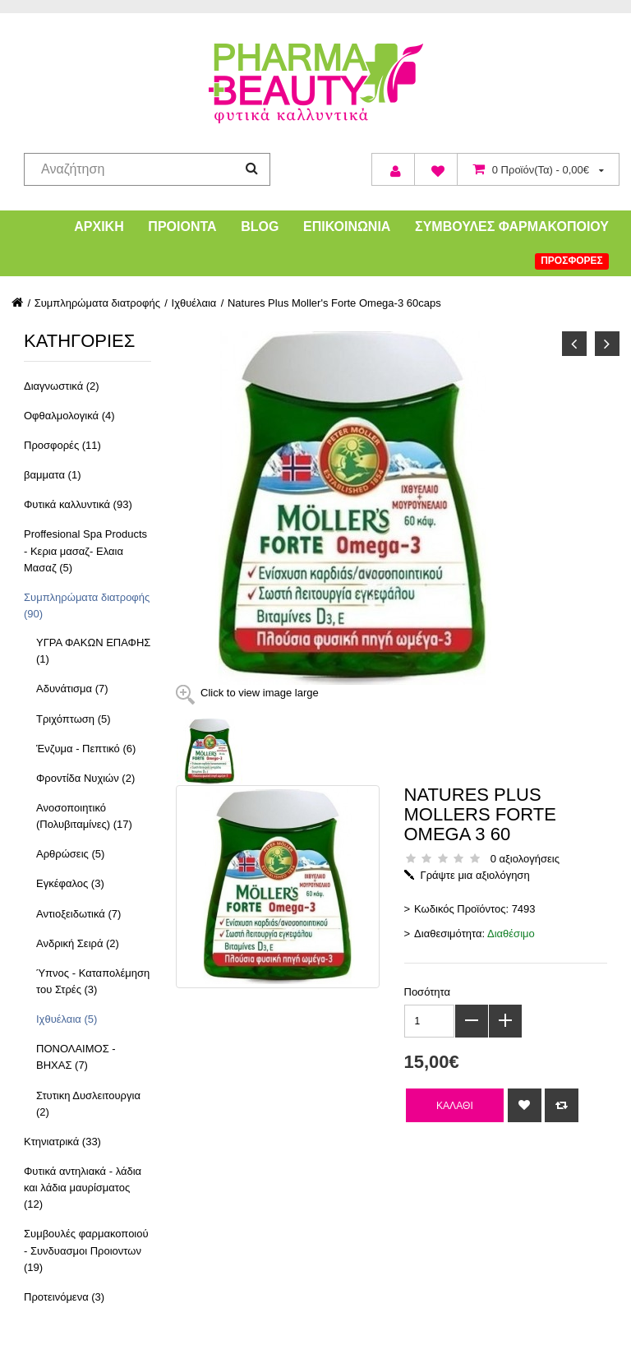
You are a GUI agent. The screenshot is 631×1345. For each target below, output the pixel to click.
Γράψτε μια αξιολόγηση (475, 875)
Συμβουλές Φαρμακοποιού (512, 226)
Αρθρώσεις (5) (70, 854)
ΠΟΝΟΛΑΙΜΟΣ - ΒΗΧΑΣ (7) (76, 1056)
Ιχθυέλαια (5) (66, 1019)
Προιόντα (182, 226)
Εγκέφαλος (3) (70, 883)
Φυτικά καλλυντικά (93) (78, 504)
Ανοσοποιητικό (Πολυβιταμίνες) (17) (84, 816)
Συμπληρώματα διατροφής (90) (87, 605)
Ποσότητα (427, 992)
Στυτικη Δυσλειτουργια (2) (88, 1103)
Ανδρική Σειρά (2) (77, 943)
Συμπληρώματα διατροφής (97, 303)
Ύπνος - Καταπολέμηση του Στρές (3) (93, 981)
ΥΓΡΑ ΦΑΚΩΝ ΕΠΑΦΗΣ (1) (93, 650)
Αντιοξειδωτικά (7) (78, 914)
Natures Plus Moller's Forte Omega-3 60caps (334, 303)
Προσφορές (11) (62, 445)
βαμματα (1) (52, 475)
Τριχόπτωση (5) (73, 719)
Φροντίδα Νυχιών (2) (85, 778)
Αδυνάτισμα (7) (72, 688)
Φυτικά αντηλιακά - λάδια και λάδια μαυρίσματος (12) (82, 1187)
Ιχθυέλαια (194, 303)
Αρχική (98, 226)
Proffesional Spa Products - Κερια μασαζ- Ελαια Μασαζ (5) (85, 550)
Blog (260, 226)
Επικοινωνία (346, 226)
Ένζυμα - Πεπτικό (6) (86, 748)
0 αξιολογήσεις (525, 859)
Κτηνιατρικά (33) (62, 1141)
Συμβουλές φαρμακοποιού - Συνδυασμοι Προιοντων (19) (86, 1250)
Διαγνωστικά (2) (61, 386)
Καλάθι (454, 1105)
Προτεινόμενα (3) (64, 1297)
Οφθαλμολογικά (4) (69, 415)
